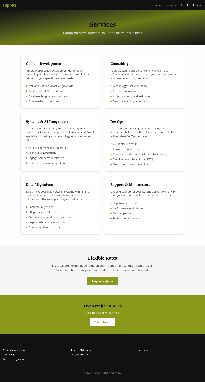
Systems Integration (13, 359)
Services (171, 5)
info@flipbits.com (80, 354)
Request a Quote (102, 281)
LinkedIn (143, 350)
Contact (197, 5)
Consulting (8, 354)
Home (157, 5)
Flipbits (9, 5)
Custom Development (14, 350)
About (184, 5)
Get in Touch (102, 322)
